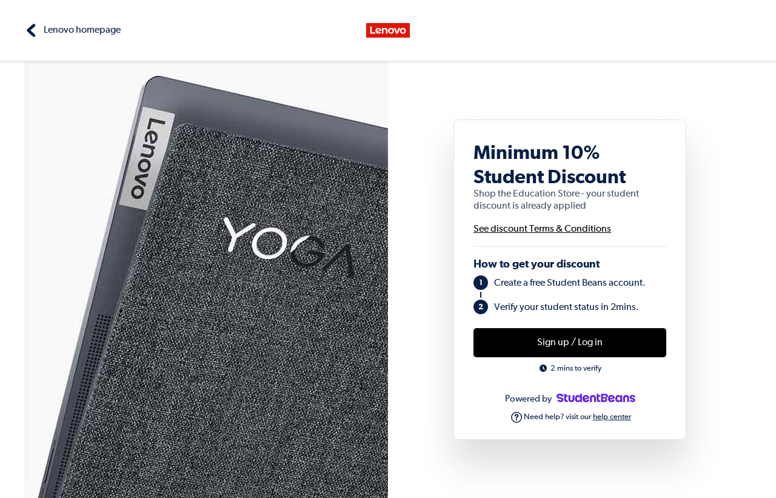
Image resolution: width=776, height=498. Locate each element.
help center (612, 417)
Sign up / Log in (570, 343)
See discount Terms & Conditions (542, 229)
